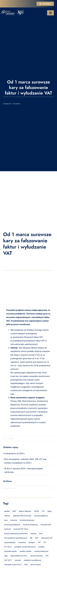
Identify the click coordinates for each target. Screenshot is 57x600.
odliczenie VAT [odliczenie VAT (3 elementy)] (47, 538)
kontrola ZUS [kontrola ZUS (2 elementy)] (46, 525)
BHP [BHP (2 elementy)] (14, 511)
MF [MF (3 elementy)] (31, 538)
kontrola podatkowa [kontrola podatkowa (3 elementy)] (12, 525)
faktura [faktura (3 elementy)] (7, 516)
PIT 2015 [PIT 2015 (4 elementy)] (8, 547)
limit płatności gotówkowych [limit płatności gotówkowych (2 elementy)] (15, 538)
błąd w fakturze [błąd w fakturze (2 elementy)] (25, 511)
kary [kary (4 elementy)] (6, 520)
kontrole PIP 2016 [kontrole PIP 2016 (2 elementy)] (21, 529)
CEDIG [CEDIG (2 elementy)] (36, 511)
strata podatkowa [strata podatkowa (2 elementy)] (41, 551)
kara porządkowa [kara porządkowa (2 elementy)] (41, 516)
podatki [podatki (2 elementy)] (41, 547)
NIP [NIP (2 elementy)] (36, 538)
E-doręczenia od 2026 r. (14, 453)
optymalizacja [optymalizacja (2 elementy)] (9, 542)
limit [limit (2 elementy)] (40, 533)
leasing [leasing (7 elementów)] (33, 533)
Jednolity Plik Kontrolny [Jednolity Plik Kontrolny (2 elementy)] (22, 516)
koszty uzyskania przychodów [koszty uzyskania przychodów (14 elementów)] (16, 533)
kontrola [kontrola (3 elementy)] (13, 520)
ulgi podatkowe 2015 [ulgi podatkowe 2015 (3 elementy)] (18, 556)
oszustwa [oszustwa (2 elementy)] (22, 542)
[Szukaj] (5, 438)
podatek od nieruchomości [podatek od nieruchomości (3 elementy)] (25, 547)
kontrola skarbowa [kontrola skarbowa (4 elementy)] (30, 525)
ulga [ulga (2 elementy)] (6, 556)
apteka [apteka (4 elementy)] (7, 511)
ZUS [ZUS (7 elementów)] (25, 565)
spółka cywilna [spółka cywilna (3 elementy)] (25, 551)
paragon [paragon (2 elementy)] (31, 542)
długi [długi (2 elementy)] (49, 511)
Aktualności (16, 103)
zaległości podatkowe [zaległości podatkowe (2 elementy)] (32, 560)
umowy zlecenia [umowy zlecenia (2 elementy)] (36, 556)
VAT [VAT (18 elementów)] (47, 556)
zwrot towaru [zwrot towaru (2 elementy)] (35, 565)
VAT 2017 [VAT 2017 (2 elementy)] (8, 560)
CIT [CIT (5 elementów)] (43, 511)
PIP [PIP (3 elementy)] (39, 542)
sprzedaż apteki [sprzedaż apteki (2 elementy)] (10, 551)
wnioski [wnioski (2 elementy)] (18, 560)
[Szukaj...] (28, 438)
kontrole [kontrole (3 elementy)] (7, 529)
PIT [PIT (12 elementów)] (45, 542)
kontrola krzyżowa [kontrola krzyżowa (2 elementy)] (27, 520)
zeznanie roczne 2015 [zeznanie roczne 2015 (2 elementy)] (12, 565)
